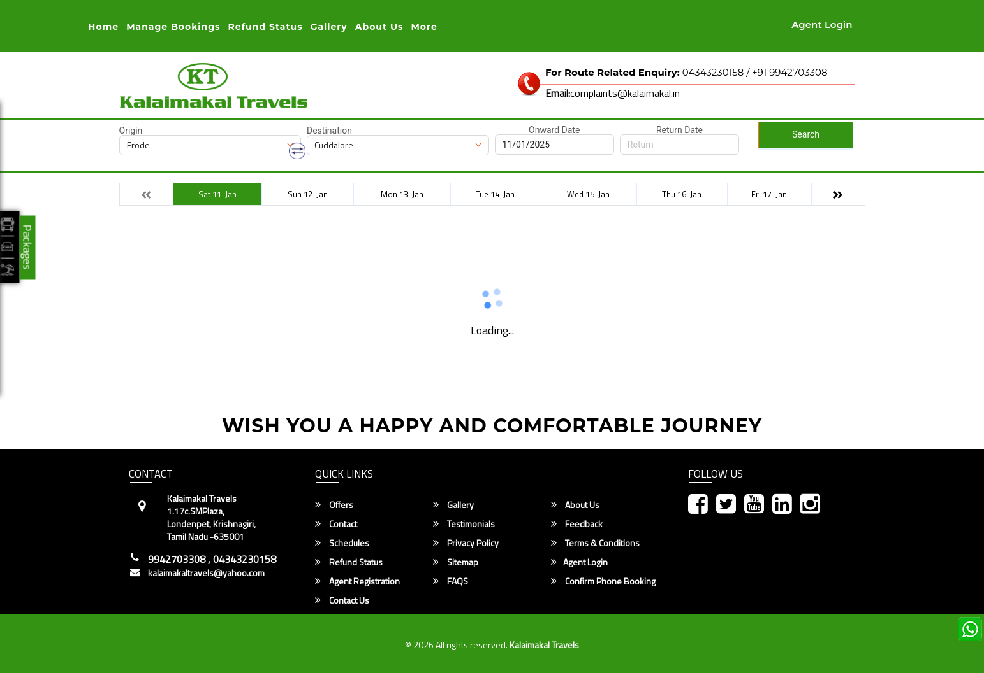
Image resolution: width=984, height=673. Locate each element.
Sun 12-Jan (308, 194)
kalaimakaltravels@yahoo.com (206, 573)
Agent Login (821, 24)
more (424, 26)
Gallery (329, 26)
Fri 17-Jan (769, 194)
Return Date (679, 129)
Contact (336, 524)
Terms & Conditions (595, 543)
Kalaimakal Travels (544, 644)
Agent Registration (357, 581)
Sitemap (455, 562)
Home (103, 26)
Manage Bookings (173, 26)
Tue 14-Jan (495, 194)
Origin (131, 130)
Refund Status (349, 562)
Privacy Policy (466, 543)
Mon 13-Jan (402, 194)
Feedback (577, 524)
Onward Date (554, 129)
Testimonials (464, 524)
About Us (379, 26)
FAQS (450, 581)
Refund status (265, 26)
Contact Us (342, 600)
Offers (334, 505)
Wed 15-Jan (588, 194)
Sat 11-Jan (217, 194)
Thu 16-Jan (681, 194)
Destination (329, 130)
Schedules (342, 543)
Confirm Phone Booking (603, 581)
